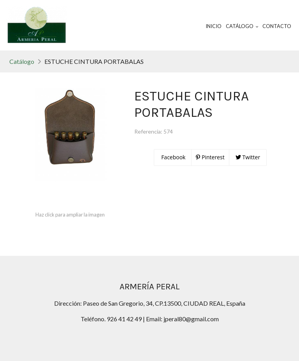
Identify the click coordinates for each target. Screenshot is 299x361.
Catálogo (21, 61)
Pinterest (210, 157)
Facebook (173, 157)
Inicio (214, 26)
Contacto (276, 26)
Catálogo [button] (242, 26)
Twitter (248, 157)
